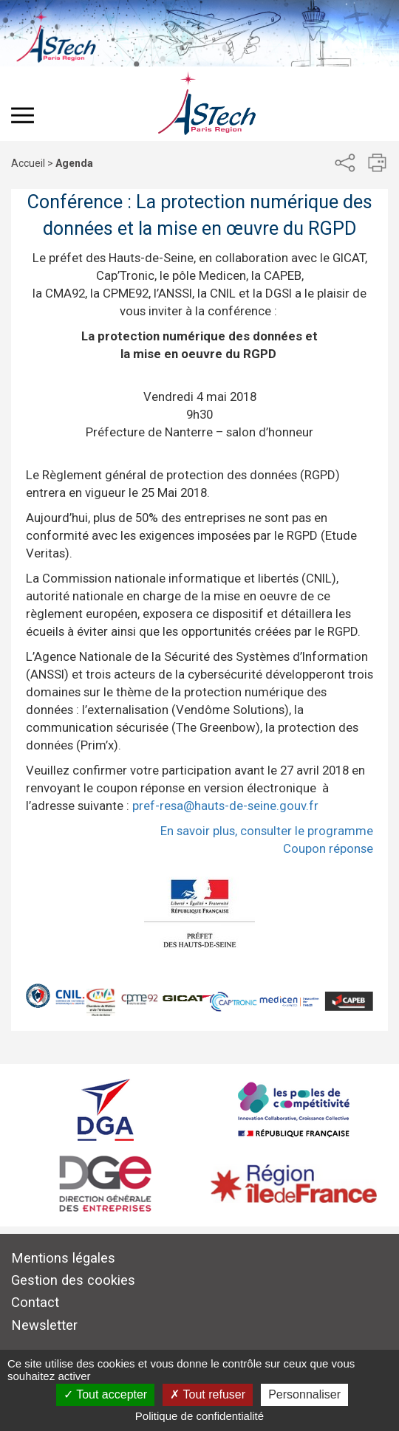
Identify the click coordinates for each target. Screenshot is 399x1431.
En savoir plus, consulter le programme (266, 830)
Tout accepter (105, 1394)
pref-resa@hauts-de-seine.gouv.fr (225, 805)
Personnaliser (304, 1394)
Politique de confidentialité (199, 1416)
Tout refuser (207, 1394)
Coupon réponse (328, 848)
